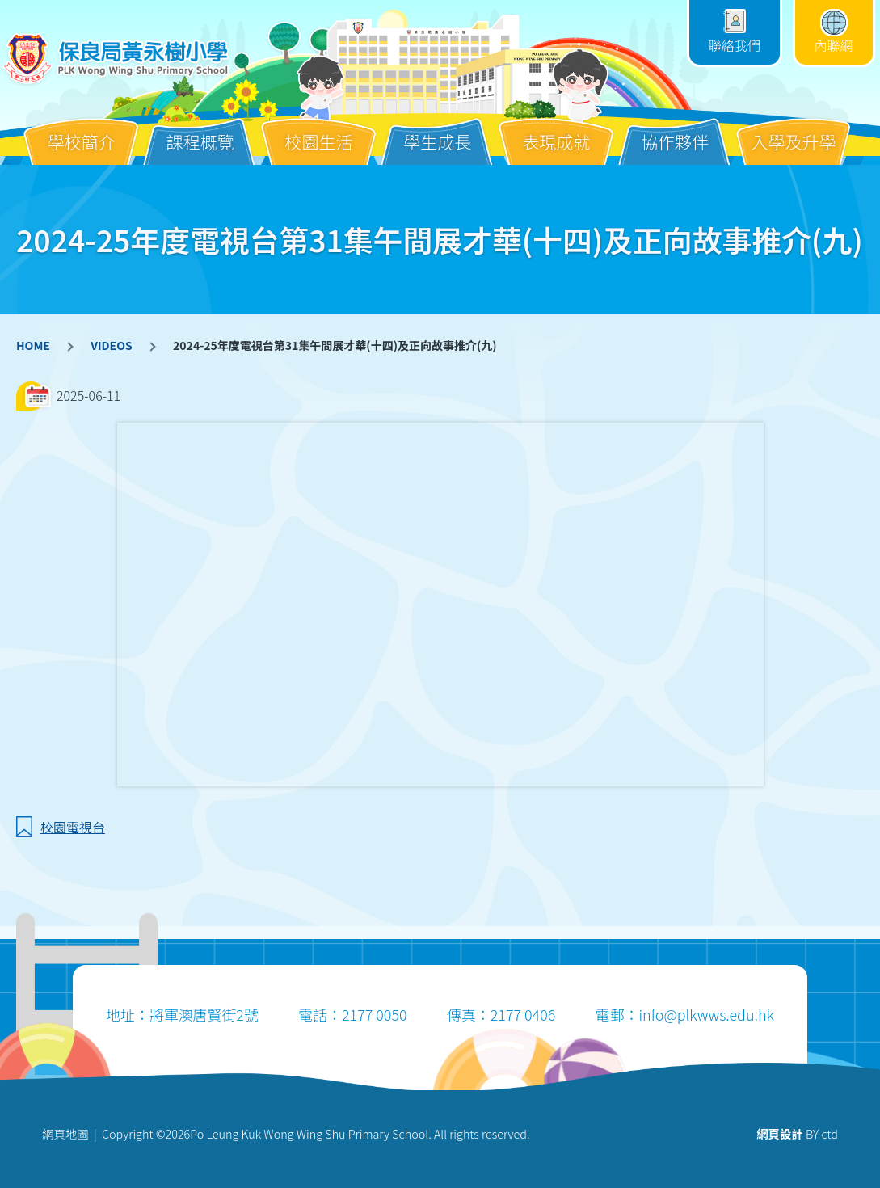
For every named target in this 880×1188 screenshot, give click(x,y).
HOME (33, 345)
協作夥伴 (675, 129)
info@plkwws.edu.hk (706, 1014)
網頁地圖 (65, 1133)
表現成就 (556, 129)
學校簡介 (82, 129)
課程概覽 (200, 129)
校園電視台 (72, 826)
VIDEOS (111, 345)
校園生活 (318, 129)
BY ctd (797, 1133)
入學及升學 (794, 129)
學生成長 (437, 129)
